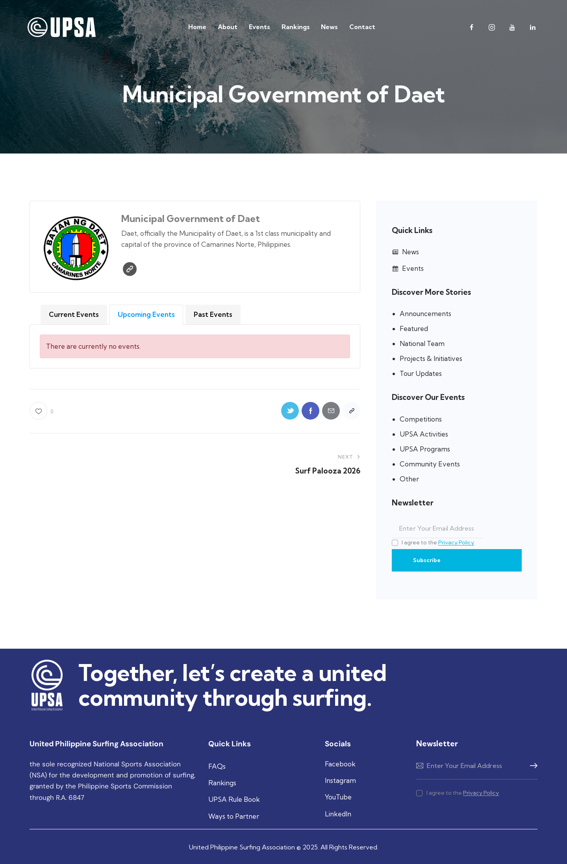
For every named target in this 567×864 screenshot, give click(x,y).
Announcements (425, 313)
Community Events (430, 464)
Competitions (421, 419)
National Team (422, 343)
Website (130, 269)
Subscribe (427, 560)
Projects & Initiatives (431, 358)
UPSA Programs (425, 449)
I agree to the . (438, 542)
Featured (414, 328)
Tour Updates (421, 373)
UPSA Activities (424, 434)
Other (409, 479)
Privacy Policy (456, 543)
